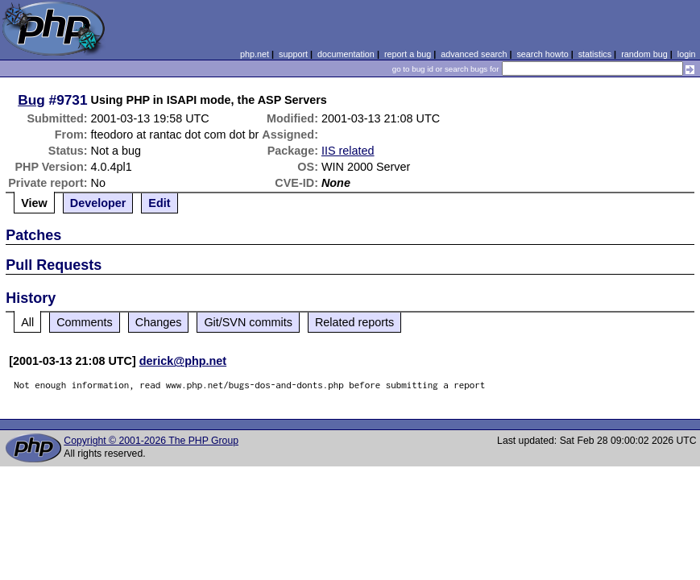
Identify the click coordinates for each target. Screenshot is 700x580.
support (293, 54)
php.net (254, 54)
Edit (159, 203)
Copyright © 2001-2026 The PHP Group (151, 440)
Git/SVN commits (248, 322)
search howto (542, 54)
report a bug (407, 54)
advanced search (474, 54)
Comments (84, 322)
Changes (158, 322)
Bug (31, 100)
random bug (644, 54)
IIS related (348, 150)
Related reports (354, 322)
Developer (98, 203)
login (686, 54)
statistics (594, 54)
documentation (346, 54)
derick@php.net (182, 360)
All (27, 322)
